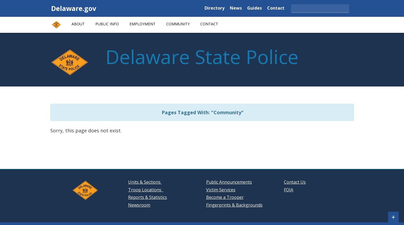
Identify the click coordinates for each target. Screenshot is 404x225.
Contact (275, 8)
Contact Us (295, 182)
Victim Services (220, 190)
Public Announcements (229, 182)
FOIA (288, 190)
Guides (254, 8)
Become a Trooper (225, 197)
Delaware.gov (73, 8)
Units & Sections (145, 182)
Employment (142, 23)
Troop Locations (146, 190)
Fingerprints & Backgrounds (234, 205)
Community (178, 23)
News (236, 8)
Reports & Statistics (147, 197)
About (78, 23)
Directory (215, 8)
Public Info (107, 23)
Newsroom (139, 205)
